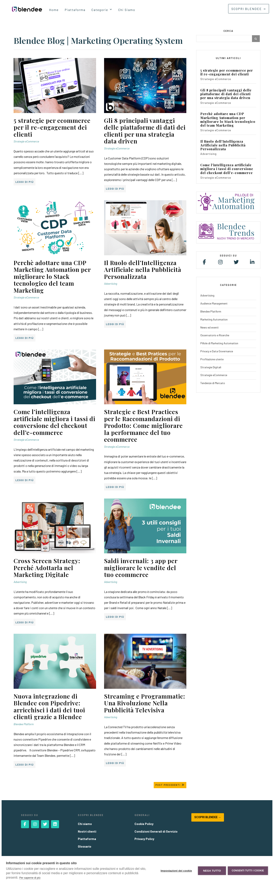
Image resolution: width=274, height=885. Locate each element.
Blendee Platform (24, 724)
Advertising (110, 283)
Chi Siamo (126, 10)
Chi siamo (85, 824)
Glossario (84, 846)
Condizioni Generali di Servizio (156, 831)
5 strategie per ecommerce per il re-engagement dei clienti (226, 72)
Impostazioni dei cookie (176, 870)
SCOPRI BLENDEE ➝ (248, 9)
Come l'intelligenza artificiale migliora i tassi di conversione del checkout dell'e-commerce (226, 169)
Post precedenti (170, 785)
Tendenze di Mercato (212, 383)
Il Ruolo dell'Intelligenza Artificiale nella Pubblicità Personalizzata (223, 145)
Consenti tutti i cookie (248, 870)
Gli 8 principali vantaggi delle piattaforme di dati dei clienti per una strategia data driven (226, 94)
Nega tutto (212, 870)
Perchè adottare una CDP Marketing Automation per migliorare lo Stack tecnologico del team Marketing (227, 119)
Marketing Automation (214, 319)
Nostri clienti (87, 831)
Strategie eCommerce (26, 141)
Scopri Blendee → (207, 817)
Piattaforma (75, 10)
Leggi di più (24, 181)
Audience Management (214, 303)
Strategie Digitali (210, 367)
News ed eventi (209, 327)
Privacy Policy (144, 839)
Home (54, 10)
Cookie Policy (144, 824)
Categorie (99, 10)
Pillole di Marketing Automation (219, 343)
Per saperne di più (29, 877)
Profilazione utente (212, 359)
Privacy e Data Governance (216, 351)
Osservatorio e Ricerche (214, 335)
